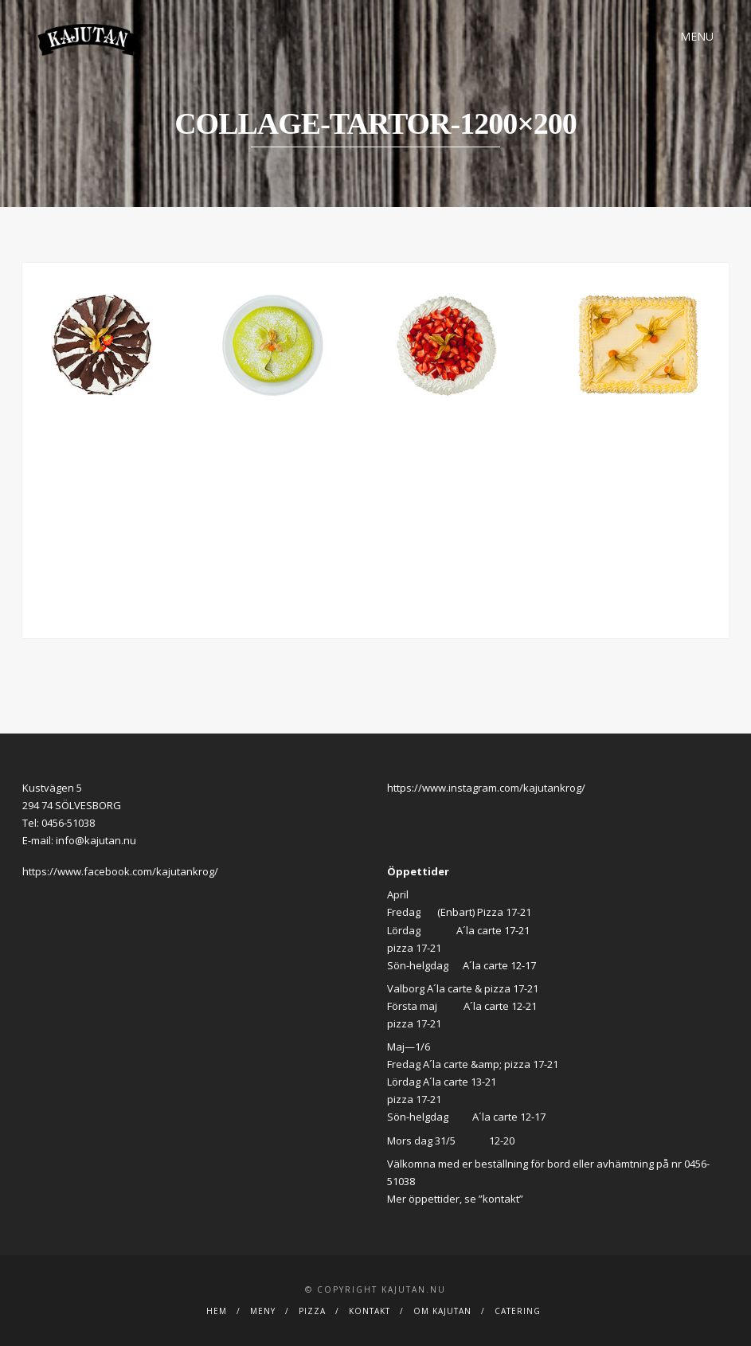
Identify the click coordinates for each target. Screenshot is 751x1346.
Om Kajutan (442, 1311)
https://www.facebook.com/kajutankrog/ (120, 871)
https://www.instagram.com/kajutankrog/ (486, 788)
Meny (263, 1311)
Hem (216, 1311)
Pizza (312, 1311)
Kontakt (369, 1311)
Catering (518, 1311)
